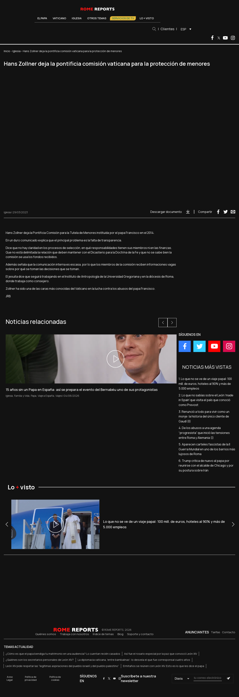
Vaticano (59, 18)
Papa (33, 395)
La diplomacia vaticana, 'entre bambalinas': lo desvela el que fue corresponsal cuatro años (134, 660)
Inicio (7, 51)
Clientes (167, 29)
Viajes (58, 395)
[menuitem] (185, 29)
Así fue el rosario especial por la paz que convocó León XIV (160, 653)
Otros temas (96, 18)
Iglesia (76, 18)
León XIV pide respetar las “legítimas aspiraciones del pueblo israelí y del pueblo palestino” (62, 666)
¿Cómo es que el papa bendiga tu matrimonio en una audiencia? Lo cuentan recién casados (63, 653)
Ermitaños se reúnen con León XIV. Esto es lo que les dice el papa (163, 666)
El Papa (42, 18)
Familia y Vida (21, 395)
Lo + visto (147, 18)
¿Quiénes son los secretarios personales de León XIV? (40, 660)
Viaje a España (46, 395)
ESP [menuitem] (183, 29)
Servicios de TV (123, 18)
